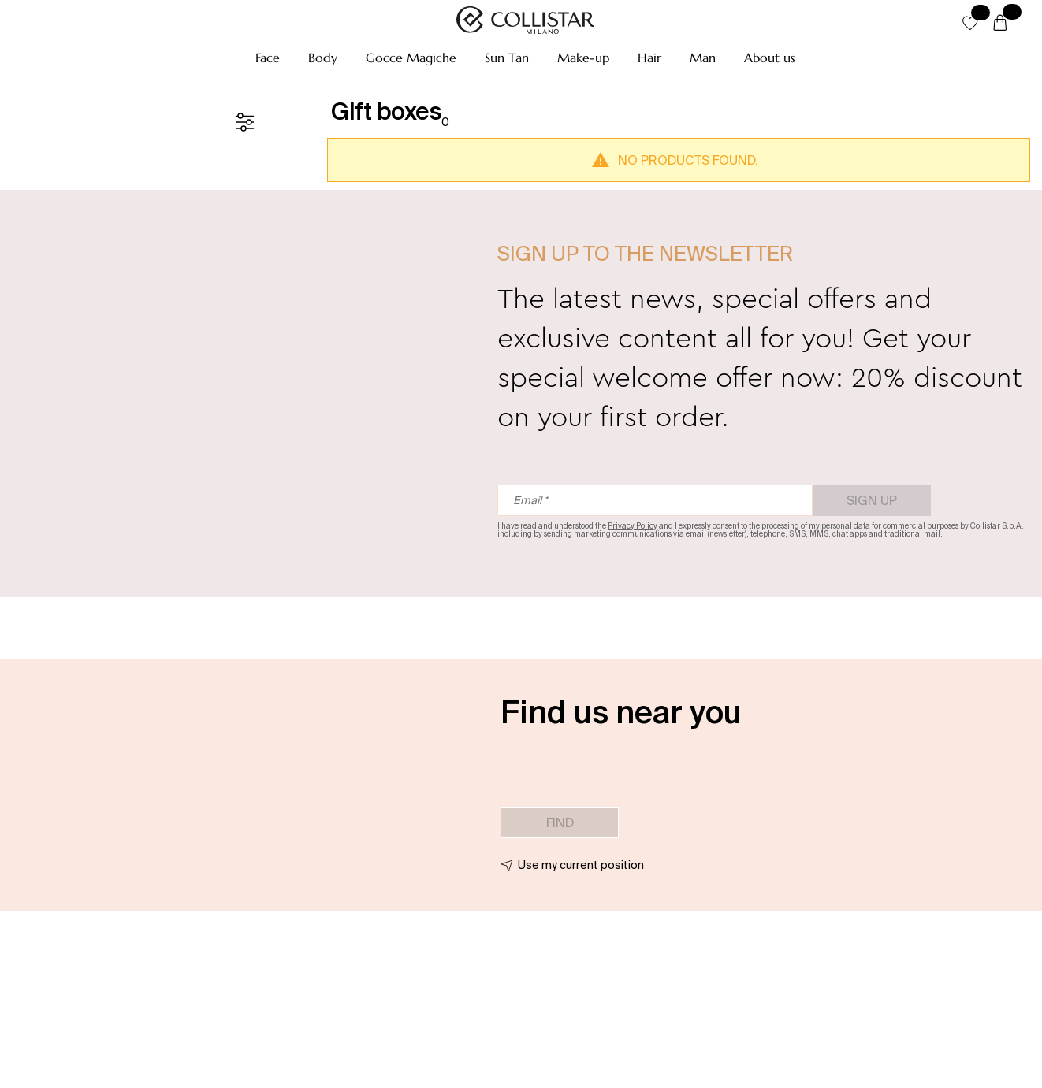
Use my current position (581, 865)
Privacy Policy (632, 526)
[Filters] (244, 122)
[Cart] (1000, 23)
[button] (267, 57)
